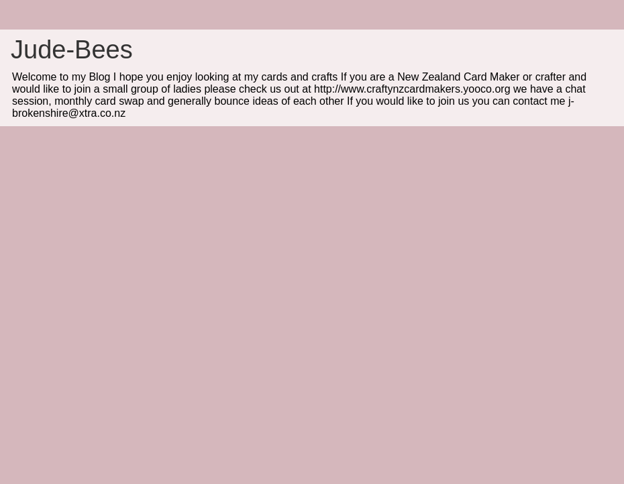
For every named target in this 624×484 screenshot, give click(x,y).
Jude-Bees (72, 50)
